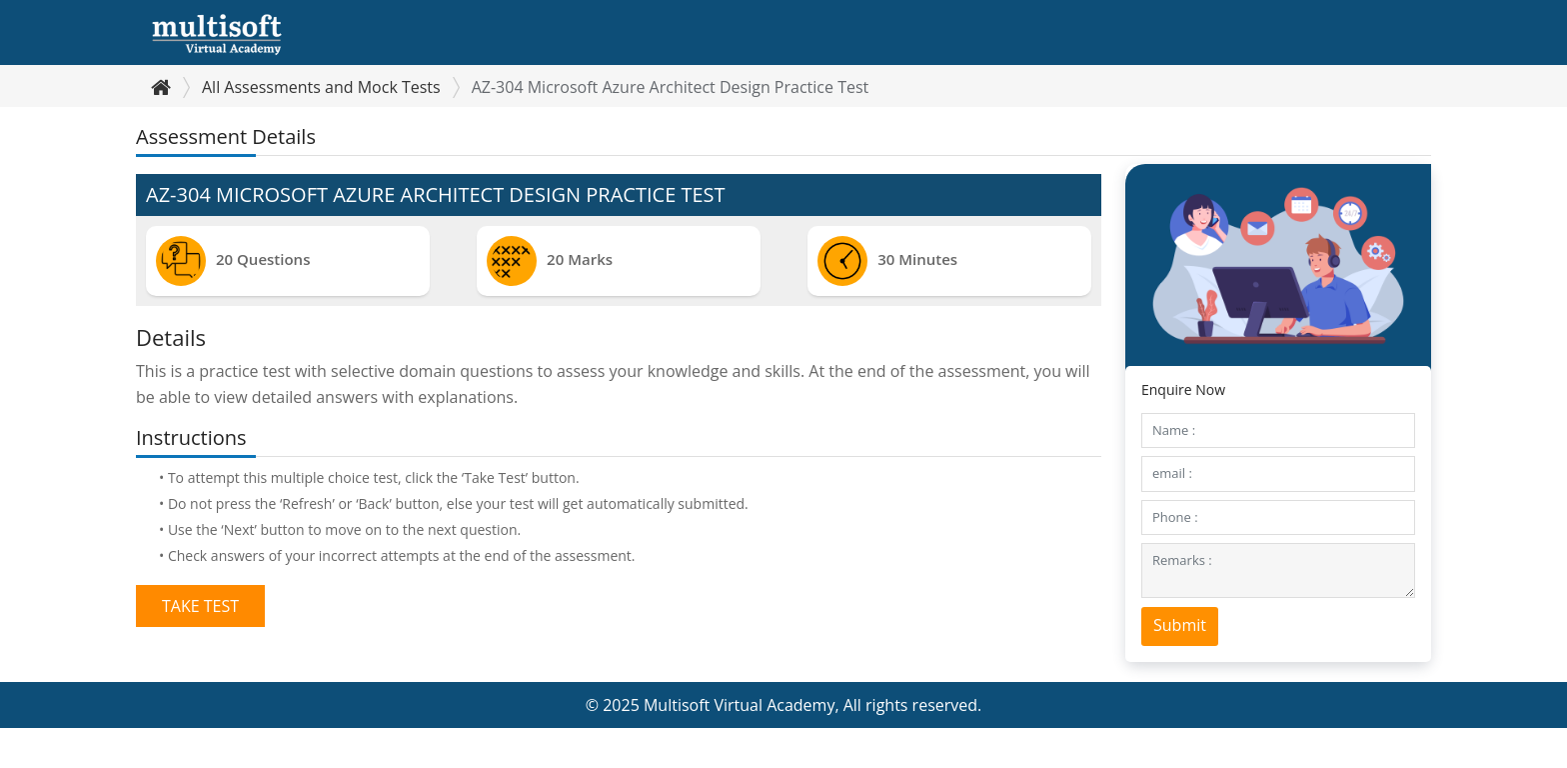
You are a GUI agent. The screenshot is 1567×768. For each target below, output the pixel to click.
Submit (1179, 625)
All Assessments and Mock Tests (321, 87)
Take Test (200, 606)
